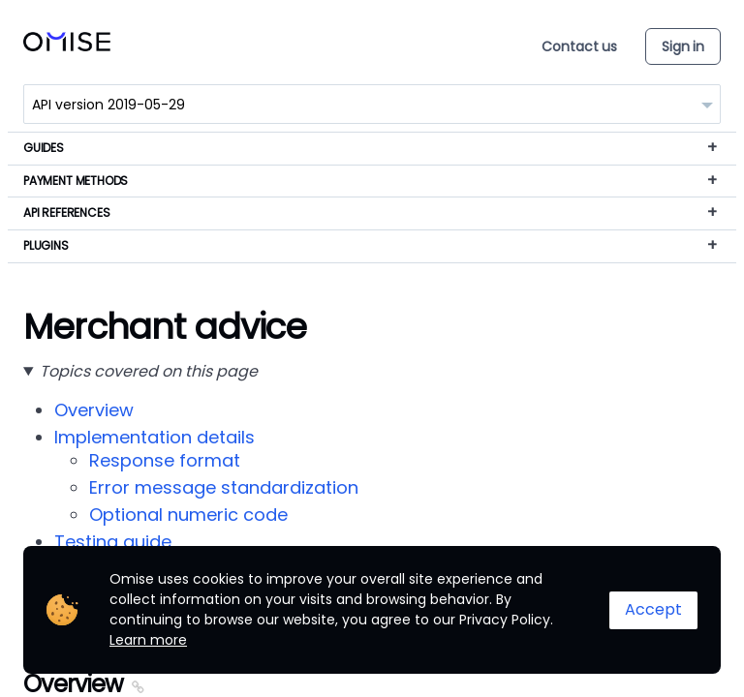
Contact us (579, 46)
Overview (94, 410)
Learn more (148, 640)
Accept (653, 609)
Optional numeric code (188, 514)
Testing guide (112, 542)
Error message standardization (223, 487)
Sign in (683, 46)
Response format (164, 460)
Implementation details (154, 437)
